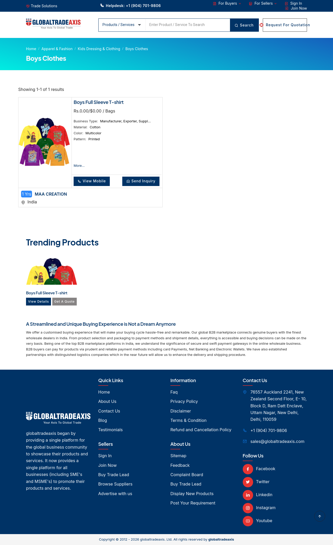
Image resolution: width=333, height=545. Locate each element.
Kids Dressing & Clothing (99, 48)
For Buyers (227, 3)
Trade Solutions (44, 6)
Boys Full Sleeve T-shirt (99, 102)
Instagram (259, 507)
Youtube (257, 520)
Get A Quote (65, 302)
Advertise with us (115, 493)
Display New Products (192, 493)
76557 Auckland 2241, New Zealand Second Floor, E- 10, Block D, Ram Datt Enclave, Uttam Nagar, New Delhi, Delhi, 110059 (279, 406)
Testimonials (110, 430)
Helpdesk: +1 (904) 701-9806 (130, 5)
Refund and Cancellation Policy (201, 430)
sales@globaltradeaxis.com (278, 441)
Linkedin (258, 494)
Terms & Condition (188, 420)
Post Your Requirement (192, 503)
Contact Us (109, 411)
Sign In (293, 3)
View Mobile (92, 181)
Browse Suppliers (115, 484)
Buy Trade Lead (113, 474)
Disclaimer (180, 411)
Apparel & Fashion (57, 48)
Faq (174, 392)
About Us (107, 401)
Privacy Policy (184, 401)
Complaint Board (186, 474)
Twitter (256, 481)
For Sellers (263, 3)
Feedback (180, 465)
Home (31, 48)
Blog (102, 420)
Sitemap (178, 455)
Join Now (296, 8)
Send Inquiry (140, 181)
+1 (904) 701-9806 (269, 430)
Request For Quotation (285, 25)
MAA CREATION (51, 194)
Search (243, 25)
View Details (39, 302)
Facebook (259, 468)
